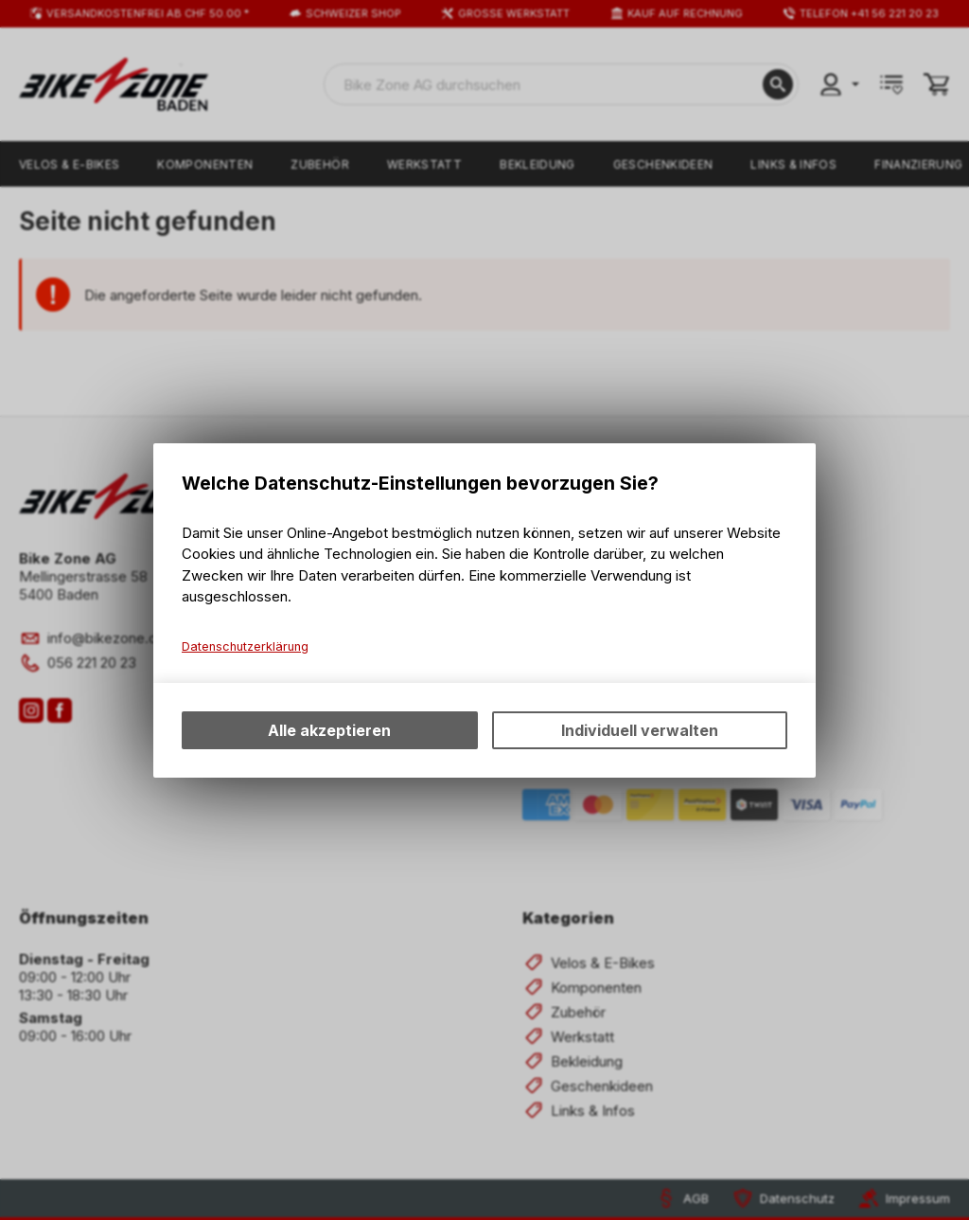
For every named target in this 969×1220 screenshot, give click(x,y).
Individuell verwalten (639, 730)
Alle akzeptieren (329, 730)
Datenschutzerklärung (245, 646)
